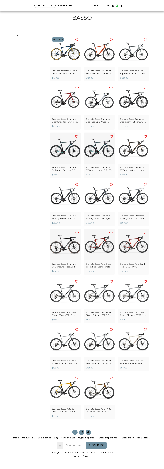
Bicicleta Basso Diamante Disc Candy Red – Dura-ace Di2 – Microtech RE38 (64, 127)
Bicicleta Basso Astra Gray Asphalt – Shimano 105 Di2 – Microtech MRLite (132, 79)
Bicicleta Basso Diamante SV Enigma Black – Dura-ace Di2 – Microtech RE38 (65, 224)
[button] (118, 6)
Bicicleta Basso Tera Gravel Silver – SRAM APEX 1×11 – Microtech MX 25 (64, 320)
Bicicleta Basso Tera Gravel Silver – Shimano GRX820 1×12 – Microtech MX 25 (65, 368)
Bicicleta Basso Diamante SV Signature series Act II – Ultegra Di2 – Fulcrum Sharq (64, 272)
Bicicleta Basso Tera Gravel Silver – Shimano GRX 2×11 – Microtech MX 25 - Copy (132, 320)
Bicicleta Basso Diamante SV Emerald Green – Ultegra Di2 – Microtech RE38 (133, 175)
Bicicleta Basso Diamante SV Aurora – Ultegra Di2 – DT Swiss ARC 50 (98, 175)
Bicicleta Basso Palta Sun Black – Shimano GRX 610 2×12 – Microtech (63, 417)
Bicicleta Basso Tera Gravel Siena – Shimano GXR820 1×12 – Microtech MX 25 (99, 79)
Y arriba (27, 64)
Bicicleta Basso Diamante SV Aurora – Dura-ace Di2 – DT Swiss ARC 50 (64, 175)
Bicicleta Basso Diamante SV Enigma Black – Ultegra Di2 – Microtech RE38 (98, 224)
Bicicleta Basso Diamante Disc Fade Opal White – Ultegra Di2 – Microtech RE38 (99, 127)
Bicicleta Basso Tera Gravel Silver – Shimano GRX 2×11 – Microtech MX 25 (98, 320)
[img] (65, 58)
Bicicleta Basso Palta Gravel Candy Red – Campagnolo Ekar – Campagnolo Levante (99, 272)
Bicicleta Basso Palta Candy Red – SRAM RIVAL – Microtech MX (133, 272)
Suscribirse (96, 452)
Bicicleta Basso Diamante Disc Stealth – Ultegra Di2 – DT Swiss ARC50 (132, 127)
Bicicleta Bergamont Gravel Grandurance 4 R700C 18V (65, 78)
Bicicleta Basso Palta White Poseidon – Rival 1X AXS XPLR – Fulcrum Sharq (99, 417)
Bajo (25, 49)
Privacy (86, 463)
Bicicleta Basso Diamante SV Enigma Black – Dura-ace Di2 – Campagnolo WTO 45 (133, 224)
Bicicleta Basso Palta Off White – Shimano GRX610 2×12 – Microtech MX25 (131, 368)
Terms (76, 463)
